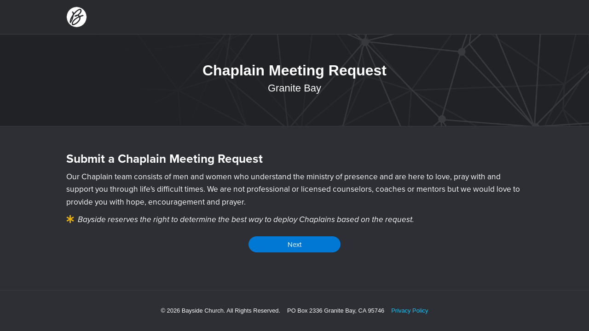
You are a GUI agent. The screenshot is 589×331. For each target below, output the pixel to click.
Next (294, 244)
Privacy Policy (409, 310)
